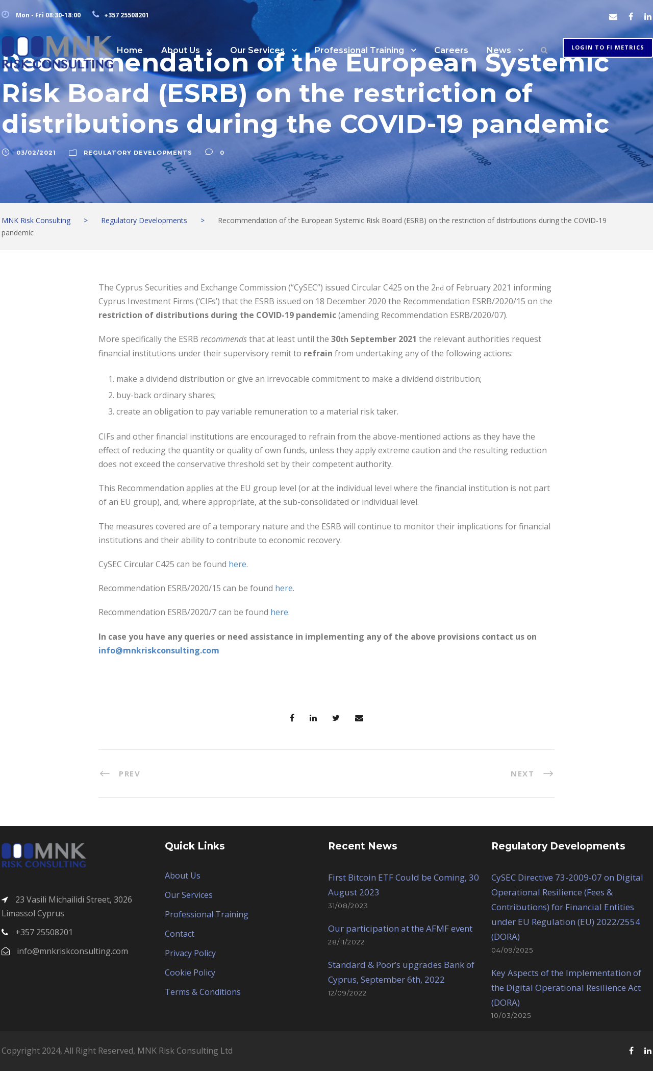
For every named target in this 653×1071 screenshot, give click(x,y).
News (499, 50)
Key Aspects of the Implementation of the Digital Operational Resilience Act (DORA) (566, 987)
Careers (451, 50)
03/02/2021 (36, 152)
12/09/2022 (347, 993)
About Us (180, 50)
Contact (179, 933)
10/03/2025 (511, 1015)
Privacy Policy (190, 953)
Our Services (257, 50)
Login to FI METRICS (607, 47)
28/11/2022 (346, 942)
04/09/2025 (512, 950)
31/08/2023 (348, 906)
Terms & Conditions (203, 991)
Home (130, 50)
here (237, 564)
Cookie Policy (190, 972)
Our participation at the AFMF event (400, 928)
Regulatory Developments (138, 152)
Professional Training (359, 50)
